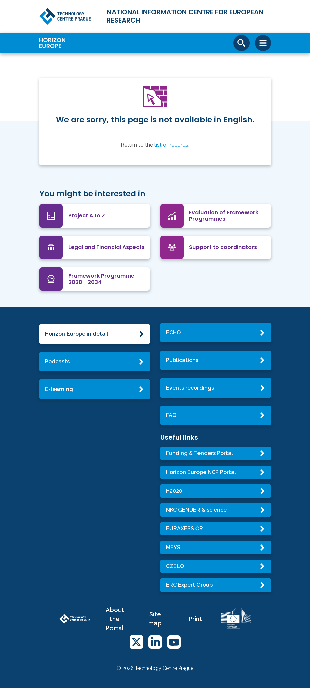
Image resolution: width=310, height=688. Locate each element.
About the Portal (115, 619)
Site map (155, 619)
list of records (171, 144)
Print (195, 618)
